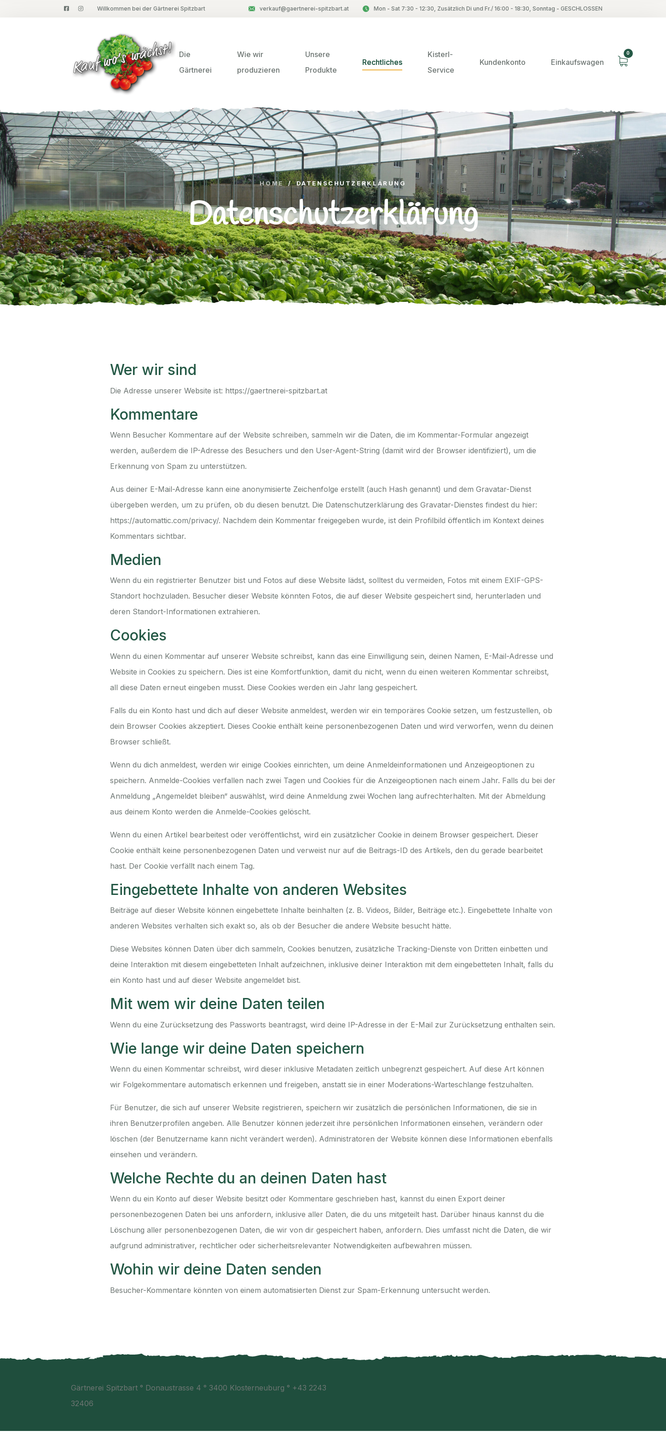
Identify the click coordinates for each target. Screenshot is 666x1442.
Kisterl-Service (441, 62)
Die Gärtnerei (195, 62)
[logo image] (121, 62)
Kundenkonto (503, 62)
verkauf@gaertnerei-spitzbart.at (299, 8)
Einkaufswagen (577, 62)
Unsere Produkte (321, 62)
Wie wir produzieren (258, 62)
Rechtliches (382, 62)
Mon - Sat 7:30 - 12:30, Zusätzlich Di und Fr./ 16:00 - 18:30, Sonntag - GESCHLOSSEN (482, 8)
